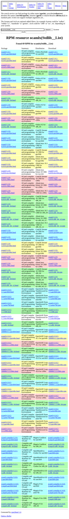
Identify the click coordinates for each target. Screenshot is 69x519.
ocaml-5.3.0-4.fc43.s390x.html (8, 93)
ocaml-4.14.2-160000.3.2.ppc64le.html (10, 364)
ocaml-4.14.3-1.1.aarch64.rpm (54, 291)
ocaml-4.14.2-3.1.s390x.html (6, 430)
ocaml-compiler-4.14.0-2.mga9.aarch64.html (10, 485)
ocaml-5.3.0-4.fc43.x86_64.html (8, 99)
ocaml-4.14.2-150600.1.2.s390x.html (9, 397)
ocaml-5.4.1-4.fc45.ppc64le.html (8, 60)
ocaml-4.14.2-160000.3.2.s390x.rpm (56, 370)
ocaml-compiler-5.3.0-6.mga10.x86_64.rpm (56, 445)
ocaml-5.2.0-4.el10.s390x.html (7, 179)
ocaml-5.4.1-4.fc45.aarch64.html (8, 53)
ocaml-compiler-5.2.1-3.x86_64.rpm (56, 465)
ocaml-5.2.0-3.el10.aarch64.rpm (55, 231)
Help (64, 6)
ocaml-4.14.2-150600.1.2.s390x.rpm (56, 397)
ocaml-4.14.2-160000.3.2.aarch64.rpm (57, 357)
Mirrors (58, 6)
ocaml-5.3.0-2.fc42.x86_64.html (8, 126)
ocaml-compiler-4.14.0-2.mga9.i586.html (10, 498)
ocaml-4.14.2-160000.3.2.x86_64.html (10, 377)
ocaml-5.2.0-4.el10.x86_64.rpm (55, 198)
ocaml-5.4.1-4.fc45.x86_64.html (8, 73)
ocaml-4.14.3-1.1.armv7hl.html (7, 304)
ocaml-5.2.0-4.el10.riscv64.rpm (55, 172)
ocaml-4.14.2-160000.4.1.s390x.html (9, 344)
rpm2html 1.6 (16, 512)
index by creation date (41, 6)
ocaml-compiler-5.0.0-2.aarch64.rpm (56, 478)
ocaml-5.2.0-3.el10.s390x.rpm (54, 258)
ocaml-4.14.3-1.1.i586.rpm (53, 311)
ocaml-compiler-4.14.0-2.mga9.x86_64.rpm (56, 505)
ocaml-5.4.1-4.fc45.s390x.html (8, 66)
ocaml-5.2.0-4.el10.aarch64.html (8, 132)
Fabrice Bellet (6, 516)
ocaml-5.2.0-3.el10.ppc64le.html (8, 245)
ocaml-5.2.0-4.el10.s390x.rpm (54, 179)
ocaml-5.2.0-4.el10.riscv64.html (8, 172)
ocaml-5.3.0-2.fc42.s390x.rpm (54, 119)
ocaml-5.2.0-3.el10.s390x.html (7, 258)
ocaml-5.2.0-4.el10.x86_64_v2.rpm (56, 218)
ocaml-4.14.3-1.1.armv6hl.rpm (54, 298)
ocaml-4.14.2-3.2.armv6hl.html (7, 410)
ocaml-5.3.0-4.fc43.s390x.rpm (54, 93)
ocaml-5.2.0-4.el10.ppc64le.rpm (55, 152)
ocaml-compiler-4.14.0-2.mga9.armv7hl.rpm (56, 492)
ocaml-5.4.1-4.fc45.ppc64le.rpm (55, 60)
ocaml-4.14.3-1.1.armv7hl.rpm (54, 304)
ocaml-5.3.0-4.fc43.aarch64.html (8, 79)
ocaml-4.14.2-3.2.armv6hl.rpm (54, 410)
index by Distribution (21, 6)
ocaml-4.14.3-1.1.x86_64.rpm (54, 324)
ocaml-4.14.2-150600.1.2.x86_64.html (10, 403)
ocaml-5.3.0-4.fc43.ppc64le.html (8, 86)
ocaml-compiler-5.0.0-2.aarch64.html (9, 478)
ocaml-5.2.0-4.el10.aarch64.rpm (55, 132)
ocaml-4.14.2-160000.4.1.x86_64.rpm (57, 350)
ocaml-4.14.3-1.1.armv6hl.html (7, 298)
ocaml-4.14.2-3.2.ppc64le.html (7, 423)
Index (5, 6)
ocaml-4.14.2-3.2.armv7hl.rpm (54, 417)
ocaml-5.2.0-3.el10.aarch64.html (8, 231)
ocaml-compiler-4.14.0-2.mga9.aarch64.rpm (56, 485)
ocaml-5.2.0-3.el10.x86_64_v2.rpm (56, 284)
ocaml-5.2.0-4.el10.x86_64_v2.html (9, 218)
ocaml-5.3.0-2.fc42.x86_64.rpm (55, 126)
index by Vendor (32, 6)
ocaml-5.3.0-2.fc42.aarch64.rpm (55, 106)
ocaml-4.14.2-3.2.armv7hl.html (7, 417)
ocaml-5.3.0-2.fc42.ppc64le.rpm (55, 112)
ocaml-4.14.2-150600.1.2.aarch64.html (10, 384)
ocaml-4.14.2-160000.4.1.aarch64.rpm (57, 331)
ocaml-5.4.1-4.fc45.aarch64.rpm (55, 53)
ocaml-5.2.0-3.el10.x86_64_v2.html (9, 284)
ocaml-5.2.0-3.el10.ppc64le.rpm (55, 245)
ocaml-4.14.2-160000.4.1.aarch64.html (10, 331)
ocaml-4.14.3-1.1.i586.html (6, 311)
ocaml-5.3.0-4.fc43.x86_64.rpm (55, 99)
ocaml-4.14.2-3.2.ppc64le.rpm (54, 423)
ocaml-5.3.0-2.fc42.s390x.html (8, 119)
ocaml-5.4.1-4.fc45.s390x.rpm (54, 66)
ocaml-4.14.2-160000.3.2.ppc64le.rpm (57, 364)
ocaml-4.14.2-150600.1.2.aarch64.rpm (57, 384)
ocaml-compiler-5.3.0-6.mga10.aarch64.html (9, 439)
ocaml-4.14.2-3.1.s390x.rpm (53, 430)
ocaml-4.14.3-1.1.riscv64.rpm (54, 317)
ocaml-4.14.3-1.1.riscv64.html (7, 317)
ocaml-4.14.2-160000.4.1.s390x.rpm (56, 344)
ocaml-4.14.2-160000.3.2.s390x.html (9, 370)
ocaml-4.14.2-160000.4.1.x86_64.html (10, 350)
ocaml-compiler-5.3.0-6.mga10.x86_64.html (9, 445)
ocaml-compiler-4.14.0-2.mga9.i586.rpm (56, 498)
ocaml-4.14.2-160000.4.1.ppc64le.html (10, 337)
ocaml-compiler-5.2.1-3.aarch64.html (9, 452)
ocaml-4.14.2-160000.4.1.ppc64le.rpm (57, 337)
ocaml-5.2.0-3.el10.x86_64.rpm (55, 271)
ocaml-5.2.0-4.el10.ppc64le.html (8, 152)
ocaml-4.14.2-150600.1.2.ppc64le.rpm (57, 390)
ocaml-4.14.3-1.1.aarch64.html (7, 291)
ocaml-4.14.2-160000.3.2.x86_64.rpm (57, 377)
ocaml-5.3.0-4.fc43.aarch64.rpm (55, 79)
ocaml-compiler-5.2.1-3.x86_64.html (9, 465)
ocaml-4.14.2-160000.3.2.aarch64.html (10, 357)
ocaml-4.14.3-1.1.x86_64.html (7, 324)
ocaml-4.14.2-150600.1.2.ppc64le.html (10, 390)
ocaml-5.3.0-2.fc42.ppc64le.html (8, 112)
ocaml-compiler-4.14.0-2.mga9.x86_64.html (10, 505)
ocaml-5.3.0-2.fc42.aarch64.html (8, 106)
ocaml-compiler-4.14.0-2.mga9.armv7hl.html (10, 492)
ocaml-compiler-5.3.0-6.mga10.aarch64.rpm (56, 439)
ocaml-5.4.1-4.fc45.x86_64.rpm (55, 73)
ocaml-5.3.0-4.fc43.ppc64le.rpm (55, 86)
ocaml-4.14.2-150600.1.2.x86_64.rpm (57, 403)
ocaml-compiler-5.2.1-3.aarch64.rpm (56, 452)
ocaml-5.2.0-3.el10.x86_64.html (8, 271)
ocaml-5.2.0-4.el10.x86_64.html (8, 198)
